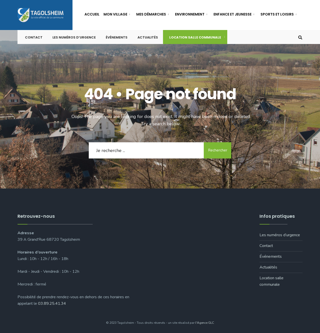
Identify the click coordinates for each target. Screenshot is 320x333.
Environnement (189, 14)
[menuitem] (118, 13)
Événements (117, 37)
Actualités (148, 37)
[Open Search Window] (300, 37)
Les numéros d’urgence (74, 37)
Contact (33, 37)
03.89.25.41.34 (52, 303)
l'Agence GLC (204, 323)
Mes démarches (151, 14)
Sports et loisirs (277, 14)
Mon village (115, 14)
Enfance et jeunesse (233, 14)
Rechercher (217, 150)
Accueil (92, 14)
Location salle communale (195, 37)
